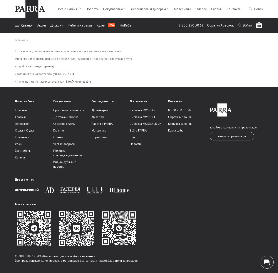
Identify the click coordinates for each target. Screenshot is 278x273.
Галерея (201, 9)
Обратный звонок (220, 25)
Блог (133, 137)
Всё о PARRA (69, 9)
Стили (18, 144)
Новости (92, 9)
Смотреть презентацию (231, 136)
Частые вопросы (64, 144)
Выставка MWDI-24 (142, 117)
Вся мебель (22, 151)
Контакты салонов (180, 124)
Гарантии (59, 130)
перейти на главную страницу (35, 66)
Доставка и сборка (65, 117)
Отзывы (58, 137)
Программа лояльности (68, 110)
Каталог (24, 25)
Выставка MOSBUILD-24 (146, 124)
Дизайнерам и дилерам (150, 9)
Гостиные (21, 110)
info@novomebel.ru (78, 81)
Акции (41, 25)
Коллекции (22, 137)
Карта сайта (176, 130)
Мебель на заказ (79, 25)
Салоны (216, 9)
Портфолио (99, 137)
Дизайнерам (100, 110)
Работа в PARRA (102, 124)
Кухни (106, 25)
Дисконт (56, 25)
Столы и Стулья (25, 130)
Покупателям (114, 9)
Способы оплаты (64, 124)
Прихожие (22, 124)
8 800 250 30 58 (191, 25)
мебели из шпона (82, 256)
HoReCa (125, 25)
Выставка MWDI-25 (142, 110)
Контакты (234, 9)
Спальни (20, 117)
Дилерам (98, 117)
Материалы (182, 9)
